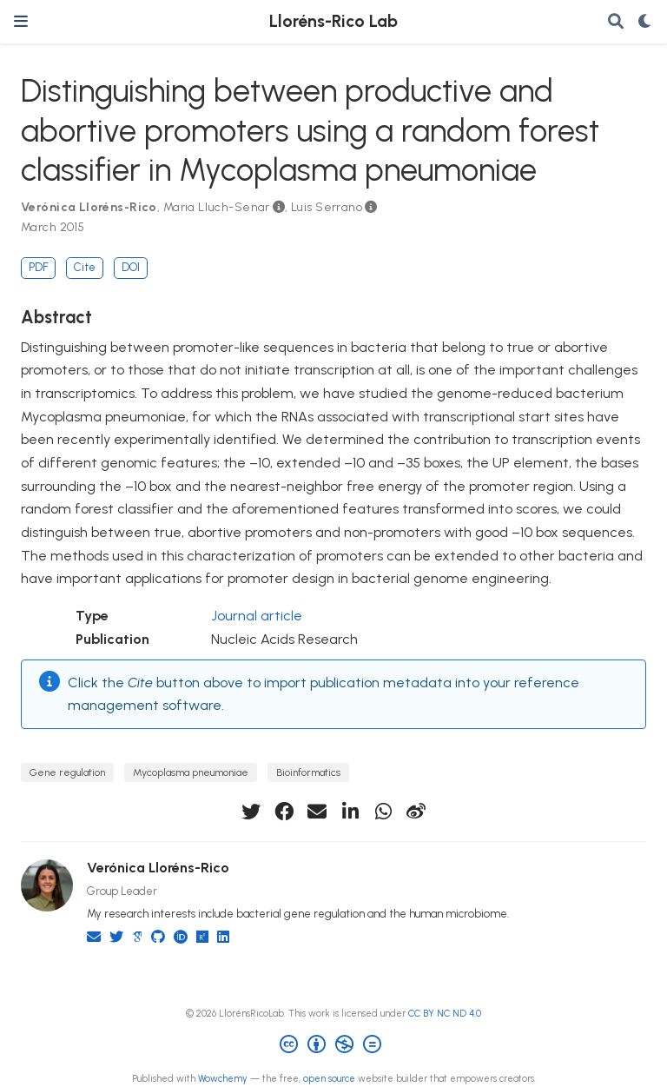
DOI (131, 267)
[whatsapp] (383, 812)
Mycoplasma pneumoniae (190, 772)
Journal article (256, 615)
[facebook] (284, 812)
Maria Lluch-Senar (216, 207)
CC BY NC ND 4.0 (444, 1013)
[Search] (616, 22)
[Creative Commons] (334, 1046)
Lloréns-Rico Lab (333, 21)
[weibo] (416, 812)
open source (329, 1078)
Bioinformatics (308, 772)
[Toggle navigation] (21, 21)
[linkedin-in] (350, 812)
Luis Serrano (326, 207)
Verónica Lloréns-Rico (89, 207)
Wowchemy (223, 1078)
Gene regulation (67, 772)
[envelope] (317, 812)
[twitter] (251, 812)
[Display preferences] (645, 22)
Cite (85, 267)
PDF (38, 267)
